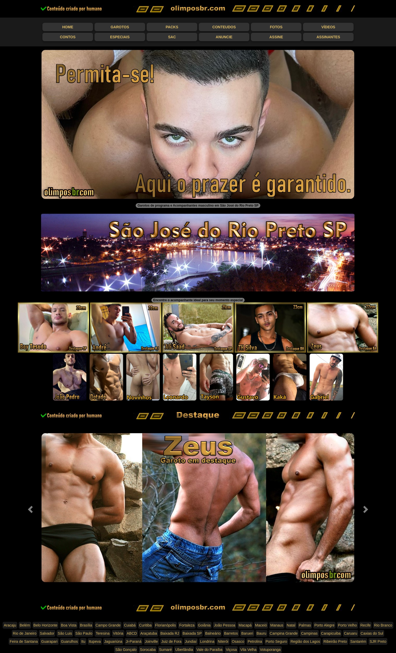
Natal (291, 625)
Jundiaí (191, 641)
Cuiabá (129, 625)
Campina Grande (284, 633)
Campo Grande (108, 625)
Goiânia (204, 625)
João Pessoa (224, 625)
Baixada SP (192, 633)
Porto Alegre (324, 625)
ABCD (132, 633)
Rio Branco (383, 625)
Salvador (47, 633)
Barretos (231, 633)
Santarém (358, 641)
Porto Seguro (276, 641)
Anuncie (224, 37)
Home (67, 27)
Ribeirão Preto (335, 641)
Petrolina (255, 641)
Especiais (120, 37)
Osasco (238, 641)
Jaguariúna (113, 641)
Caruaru (350, 633)
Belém (25, 625)
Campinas (309, 633)
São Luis (65, 633)
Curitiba (145, 625)
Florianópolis (165, 625)
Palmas (305, 625)
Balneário (213, 633)
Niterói (223, 641)
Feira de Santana (24, 641)
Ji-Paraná (133, 641)
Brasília (86, 625)
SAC (172, 37)
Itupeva (95, 641)
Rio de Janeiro (24, 633)
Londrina (207, 641)
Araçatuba (148, 633)
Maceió (261, 625)
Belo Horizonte (46, 625)
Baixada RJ (170, 633)
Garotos (120, 27)
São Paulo (83, 633)
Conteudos (224, 27)
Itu (83, 641)
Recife (365, 625)
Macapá (245, 625)
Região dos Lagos (305, 641)
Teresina (102, 633)
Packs (172, 27)
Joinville (151, 641)
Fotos (276, 27)
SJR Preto (378, 641)
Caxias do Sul (372, 633)
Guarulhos (69, 641)
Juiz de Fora (171, 641)
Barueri (247, 633)
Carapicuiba (331, 633)
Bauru (261, 633)
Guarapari (49, 641)
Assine (276, 37)
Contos (68, 37)
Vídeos (328, 27)
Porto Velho (347, 625)
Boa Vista (68, 625)
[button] (29, 508)
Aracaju (10, 625)
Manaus (276, 625)
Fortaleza (186, 625)
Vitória (118, 633)
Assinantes (328, 37)
